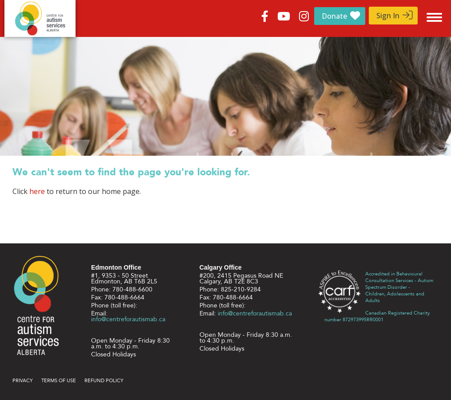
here (37, 191)
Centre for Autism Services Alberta (40, 18)
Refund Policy (104, 380)
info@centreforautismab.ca (128, 319)
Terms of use (58, 380)
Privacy (22, 380)
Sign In (387, 15)
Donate (334, 16)
